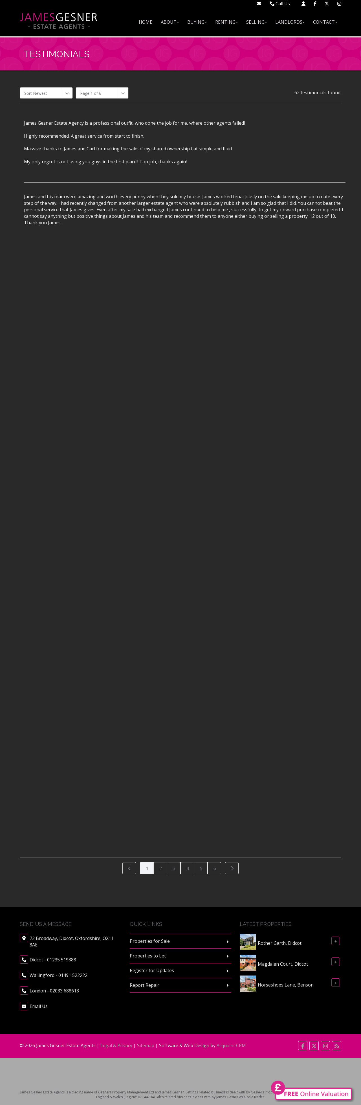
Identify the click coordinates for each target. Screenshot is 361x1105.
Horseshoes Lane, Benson (286, 985)
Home (145, 22)
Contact (325, 22)
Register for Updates (152, 970)
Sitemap (145, 1045)
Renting (226, 22)
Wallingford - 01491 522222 (58, 975)
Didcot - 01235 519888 (53, 960)
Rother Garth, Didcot (279, 943)
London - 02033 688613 (54, 991)
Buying (197, 22)
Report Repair (144, 985)
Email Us (39, 1006)
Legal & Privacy (116, 1045)
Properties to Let (148, 956)
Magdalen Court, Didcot (283, 964)
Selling (256, 22)
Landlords (290, 22)
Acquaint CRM (231, 1045)
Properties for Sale (150, 941)
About (170, 22)
